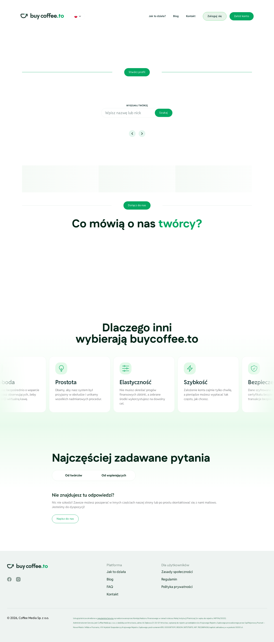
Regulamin (169, 579)
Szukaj (163, 112)
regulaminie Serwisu (105, 618)
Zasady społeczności (177, 572)
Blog (176, 16)
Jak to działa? (157, 16)
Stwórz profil (137, 72)
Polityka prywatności (177, 587)
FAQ (110, 587)
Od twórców (73, 475)
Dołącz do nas (137, 205)
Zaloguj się (215, 16)
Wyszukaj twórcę (137, 105)
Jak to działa (116, 572)
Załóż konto (241, 16)
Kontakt (190, 16)
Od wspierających (114, 475)
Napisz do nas (65, 518)
